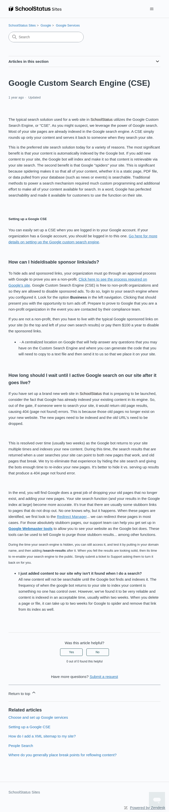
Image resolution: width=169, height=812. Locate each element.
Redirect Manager (71, 516)
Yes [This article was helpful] (71, 652)
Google (46, 25)
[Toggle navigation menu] (151, 9)
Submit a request (104, 676)
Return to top (22, 693)
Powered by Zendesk (147, 807)
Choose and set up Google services (38, 717)
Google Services (68, 25)
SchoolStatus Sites (22, 25)
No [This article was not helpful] (97, 652)
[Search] (46, 37)
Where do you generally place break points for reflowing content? (63, 755)
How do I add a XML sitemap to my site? (42, 736)
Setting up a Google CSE (30, 727)
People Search (21, 745)
